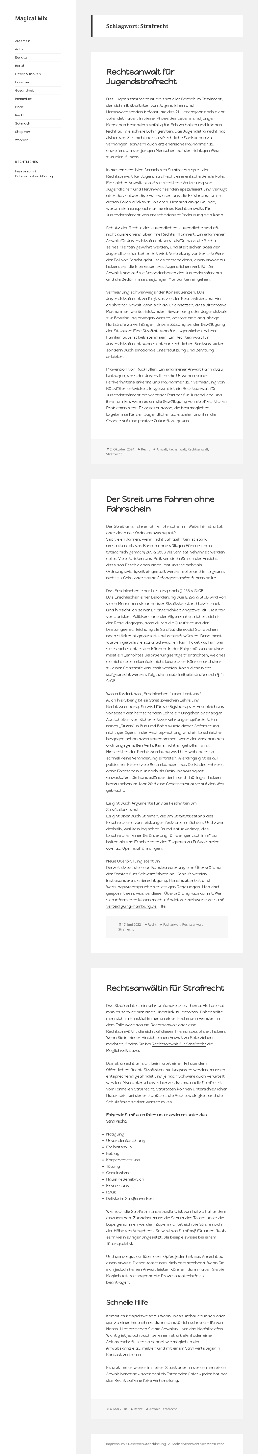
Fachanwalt (177, 449)
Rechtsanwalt (198, 449)
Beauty (21, 57)
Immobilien (23, 99)
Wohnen (21, 140)
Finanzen (22, 82)
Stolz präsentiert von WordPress (198, 1444)
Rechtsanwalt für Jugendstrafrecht (141, 76)
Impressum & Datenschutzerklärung (136, 1444)
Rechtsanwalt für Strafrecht (179, 1044)
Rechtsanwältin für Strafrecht (165, 988)
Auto (19, 49)
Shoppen (22, 132)
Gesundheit (24, 90)
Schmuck (22, 123)
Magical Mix (31, 18)
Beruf (19, 66)
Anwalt (162, 449)
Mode (19, 107)
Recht (20, 115)
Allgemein (22, 41)
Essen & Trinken (28, 74)
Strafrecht (114, 454)
